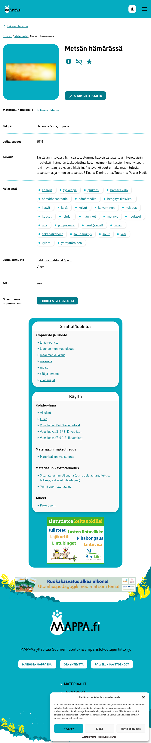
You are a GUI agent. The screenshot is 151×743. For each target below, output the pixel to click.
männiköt (89, 216)
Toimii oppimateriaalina (56, 487)
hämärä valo (119, 189)
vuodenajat (47, 380)
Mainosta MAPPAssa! (35, 665)
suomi (41, 283)
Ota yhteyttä (74, 665)
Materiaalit (21, 36)
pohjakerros (66, 225)
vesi (123, 233)
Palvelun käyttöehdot (114, 665)
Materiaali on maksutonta (57, 457)
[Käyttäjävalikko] (132, 9)
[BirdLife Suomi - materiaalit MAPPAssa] (75, 541)
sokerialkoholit (52, 233)
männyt (112, 216)
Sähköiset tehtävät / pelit (54, 260)
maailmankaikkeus (52, 355)
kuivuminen (106, 207)
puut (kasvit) (94, 225)
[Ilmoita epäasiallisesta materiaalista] (68, 61)
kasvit (46, 207)
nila (44, 225)
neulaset (135, 216)
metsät (44, 368)
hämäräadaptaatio (55, 198)
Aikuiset (45, 413)
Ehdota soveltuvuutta (59, 301)
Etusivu (7, 36)
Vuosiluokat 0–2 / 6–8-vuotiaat (60, 426)
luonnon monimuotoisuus (57, 349)
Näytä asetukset (131, 728)
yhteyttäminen (71, 242)
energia (47, 189)
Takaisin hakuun (17, 26)
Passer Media (49, 110)
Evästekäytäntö (89, 736)
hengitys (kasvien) (120, 198)
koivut (83, 207)
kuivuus (131, 207)
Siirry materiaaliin (87, 95)
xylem (46, 242)
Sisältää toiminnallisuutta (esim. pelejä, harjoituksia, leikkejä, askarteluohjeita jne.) (75, 478)
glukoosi (93, 189)
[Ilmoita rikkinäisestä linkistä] (79, 61)
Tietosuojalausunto (107, 736)
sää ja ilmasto (49, 374)
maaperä (46, 362)
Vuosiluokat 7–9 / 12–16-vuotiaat (61, 438)
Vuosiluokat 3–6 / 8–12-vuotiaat (60, 432)
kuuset (47, 216)
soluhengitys (83, 233)
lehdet (67, 216)
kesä (64, 207)
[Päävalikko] (144, 9)
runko (118, 225)
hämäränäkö (87, 198)
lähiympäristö (49, 343)
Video (41, 266)
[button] (143, 697)
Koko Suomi (48, 506)
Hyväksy (69, 728)
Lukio (43, 419)
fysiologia (70, 189)
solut (106, 233)
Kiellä (99, 728)
